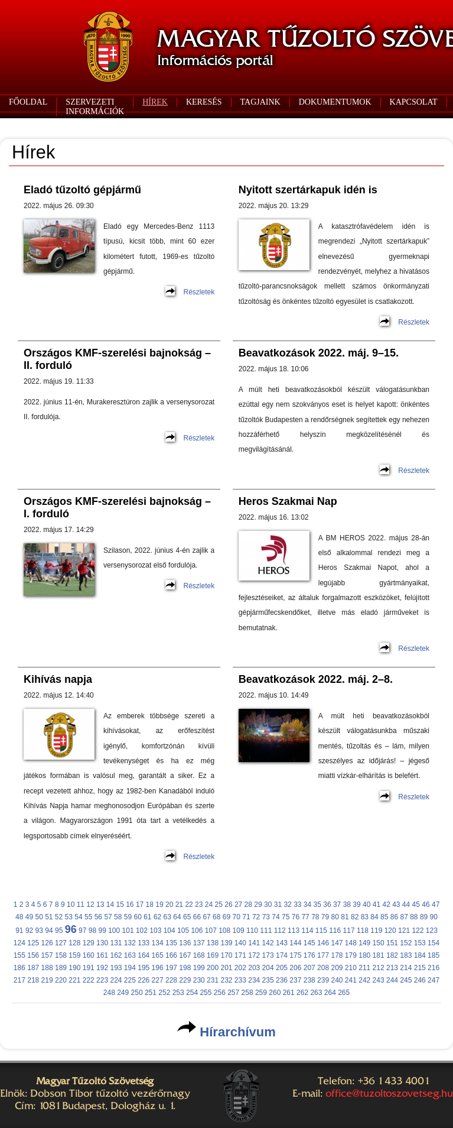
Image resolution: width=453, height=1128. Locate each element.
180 (364, 955)
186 (19, 968)
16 (129, 904)
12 (90, 904)
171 (240, 955)
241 (351, 980)
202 (240, 968)
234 (254, 980)
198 (185, 968)
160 (88, 955)
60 (137, 917)
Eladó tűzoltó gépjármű (82, 190)
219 (47, 980)
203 (254, 968)
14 (110, 904)
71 (246, 917)
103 (155, 930)
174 (282, 955)
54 (78, 917)
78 (315, 917)
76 (295, 917)
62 (157, 917)
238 (309, 980)
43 (396, 904)
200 (213, 968)
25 (219, 904)
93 (39, 930)
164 (143, 955)
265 (344, 992)
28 (248, 904)
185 (433, 955)
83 (365, 917)
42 (386, 904)
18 (150, 904)
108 (224, 930)
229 (185, 980)
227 (158, 980)
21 (179, 904)
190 (74, 968)
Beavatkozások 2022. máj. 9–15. (319, 353)
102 (142, 930)
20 (169, 904)
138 (213, 943)
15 (119, 904)
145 (309, 943)
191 (88, 968)
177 (323, 955)
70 (236, 917)
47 (435, 904)
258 (247, 992)
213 (392, 968)
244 (392, 980)
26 (228, 904)
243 (378, 980)
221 (74, 980)
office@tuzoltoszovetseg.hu (389, 1093)
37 (337, 904)
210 (351, 968)
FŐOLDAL (28, 102)
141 (254, 943)
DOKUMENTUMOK (335, 102)
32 (287, 904)
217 (19, 980)
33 (297, 904)
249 (123, 992)
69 (226, 917)
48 (19, 917)
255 (205, 992)
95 (59, 930)
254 (192, 992)
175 (295, 955)
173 (268, 955)
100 (114, 930)
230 (199, 980)
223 (102, 980)
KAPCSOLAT (414, 102)
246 (420, 980)
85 (384, 917)
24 (209, 904)
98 (92, 930)
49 (29, 917)
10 (70, 904)
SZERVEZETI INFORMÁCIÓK (95, 107)
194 (130, 968)
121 (404, 930)
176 (309, 955)
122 (417, 930)
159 (74, 955)
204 (268, 968)
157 (47, 955)
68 (216, 917)
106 (197, 930)
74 (275, 917)
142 (268, 943)
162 (116, 955)
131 (116, 943)
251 (151, 992)
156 (33, 955)
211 (364, 968)
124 (19, 943)
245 (406, 980)
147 (337, 943)
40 (366, 904)
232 (226, 980)
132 (130, 943)
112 (280, 930)
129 (88, 943)
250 (137, 992)
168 (199, 955)
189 (61, 968)
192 (102, 968)
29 (258, 904)
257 (233, 992)
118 (363, 930)
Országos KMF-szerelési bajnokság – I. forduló (117, 507)
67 (206, 917)
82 (355, 917)
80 (335, 917)
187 (33, 968)
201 (226, 968)
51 (49, 917)
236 (282, 980)
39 (356, 904)
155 (19, 955)
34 (307, 904)
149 (364, 943)
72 (256, 917)
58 (118, 917)
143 (282, 943)
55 (88, 917)
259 (261, 992)
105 (183, 930)
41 (376, 904)
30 (268, 904)
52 (59, 917)
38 (347, 904)
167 (185, 955)
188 (47, 968)
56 (98, 917)
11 (80, 904)
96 (71, 929)
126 (47, 943)
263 (316, 992)
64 (177, 917)
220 (61, 980)
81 (344, 917)
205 (282, 968)
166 (171, 955)
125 (33, 943)
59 (128, 917)
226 (143, 980)
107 (211, 930)
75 (285, 917)
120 (390, 930)
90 (434, 917)
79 (325, 917)
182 (392, 955)
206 (295, 968)
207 (309, 968)
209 (337, 968)
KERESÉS (204, 102)
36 (327, 904)
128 (74, 943)
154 (433, 943)
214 (406, 968)
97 (82, 930)
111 (266, 930)
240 (337, 980)
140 (240, 943)
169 (213, 955)
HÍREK (155, 102)
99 (102, 930)
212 (378, 968)
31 (278, 904)
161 (102, 955)
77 (305, 917)
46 (425, 904)
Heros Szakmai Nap (288, 501)
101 (128, 930)
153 (420, 943)
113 (293, 930)
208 (323, 968)
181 (378, 955)
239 (323, 980)
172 (254, 955)
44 (406, 904)
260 (275, 992)
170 (226, 955)
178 (337, 955)
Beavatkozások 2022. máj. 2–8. (316, 679)
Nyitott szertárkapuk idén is (308, 190)
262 (302, 992)
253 (178, 992)
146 (323, 943)
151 (392, 943)
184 (420, 955)
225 (130, 980)
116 (335, 930)
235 (268, 980)
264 (330, 992)
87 (404, 917)
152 (406, 943)
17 (140, 904)
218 (33, 980)
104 (169, 930)
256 (220, 992)
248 (109, 992)
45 (416, 904)
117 (349, 930)
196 (158, 968)
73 (266, 917)
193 (116, 968)
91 (19, 930)
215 (420, 968)
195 (143, 968)
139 (226, 943)
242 (364, 980)
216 (433, 968)
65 (187, 917)
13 (100, 904)
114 (307, 930)
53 (69, 917)
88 (414, 917)
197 (171, 968)
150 (378, 943)
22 (189, 904)
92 (29, 930)
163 (130, 955)
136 (185, 943)
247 (433, 980)
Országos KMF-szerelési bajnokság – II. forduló (117, 359)
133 (143, 943)
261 (289, 992)
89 (424, 917)
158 (61, 955)
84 (374, 917)
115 (321, 930)
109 (239, 930)
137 (199, 943)
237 (295, 980)
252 (164, 992)
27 (238, 904)
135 (171, 943)
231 (213, 980)
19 (159, 904)
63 (167, 917)
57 (108, 917)
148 (351, 943)
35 (317, 904)
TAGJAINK (260, 102)
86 (394, 917)
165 (158, 955)
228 (171, 980)
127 (61, 943)
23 (199, 904)
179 (351, 955)
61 (147, 917)
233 (240, 980)
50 (39, 917)
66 (197, 917)
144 (295, 943)
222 (88, 980)
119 (376, 930)
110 (252, 930)
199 (199, 968)
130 (102, 943)
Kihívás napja (58, 679)
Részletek (199, 292)
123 (432, 930)
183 (406, 955)
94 (49, 930)
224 (116, 980)
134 (158, 943)
